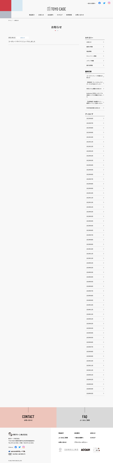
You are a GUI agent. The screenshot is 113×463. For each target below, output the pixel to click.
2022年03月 (90, 160)
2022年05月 (90, 170)
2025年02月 (90, 323)
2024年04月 (90, 277)
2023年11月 (90, 253)
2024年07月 (90, 291)
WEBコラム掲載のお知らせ (94, 89)
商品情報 (89, 51)
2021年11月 (90, 142)
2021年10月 (90, 137)
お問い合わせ (79, 14)
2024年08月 (90, 295)
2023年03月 (90, 216)
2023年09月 (90, 244)
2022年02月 (90, 156)
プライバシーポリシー (81, 442)
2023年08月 (90, 240)
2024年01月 (90, 263)
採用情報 (69, 14)
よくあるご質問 (63, 438)
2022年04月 (90, 165)
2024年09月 (90, 300)
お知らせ (41, 14)
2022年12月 (90, 202)
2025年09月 (90, 356)
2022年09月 (90, 188)
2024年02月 (90, 267)
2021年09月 (90, 132)
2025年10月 (90, 361)
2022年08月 (90, 184)
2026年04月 (90, 389)
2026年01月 (90, 375)
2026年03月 (90, 384)
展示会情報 (90, 65)
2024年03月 (90, 272)
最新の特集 (90, 47)
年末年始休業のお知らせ (93, 108)
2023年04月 (90, 221)
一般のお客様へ (79, 438)
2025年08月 (90, 351)
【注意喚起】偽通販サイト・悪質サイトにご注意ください (95, 102)
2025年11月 (90, 365)
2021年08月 (90, 128)
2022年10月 (90, 193)
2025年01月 (90, 319)
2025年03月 (90, 328)
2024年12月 (90, 314)
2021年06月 (90, 118)
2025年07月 (90, 347)
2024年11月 (90, 309)
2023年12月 (90, 258)
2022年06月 (90, 174)
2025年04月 (90, 333)
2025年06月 (90, 342)
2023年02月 (90, 212)
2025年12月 (90, 370)
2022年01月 (90, 151)
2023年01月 (90, 207)
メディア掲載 (90, 61)
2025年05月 (90, 337)
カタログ (60, 14)
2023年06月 (90, 230)
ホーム (10, 20)
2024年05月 (90, 281)
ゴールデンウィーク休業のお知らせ (95, 76)
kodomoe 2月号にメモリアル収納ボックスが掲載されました (95, 95)
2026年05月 (90, 393)
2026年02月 (90, 379)
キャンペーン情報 (91, 56)
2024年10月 (90, 305)
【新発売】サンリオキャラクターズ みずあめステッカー (95, 83)
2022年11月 (90, 198)
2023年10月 (90, 249)
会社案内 (50, 14)
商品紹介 (32, 14)
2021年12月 (90, 146)
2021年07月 (90, 123)
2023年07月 (90, 235)
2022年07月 (90, 179)
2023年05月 (90, 226)
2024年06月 (90, 286)
